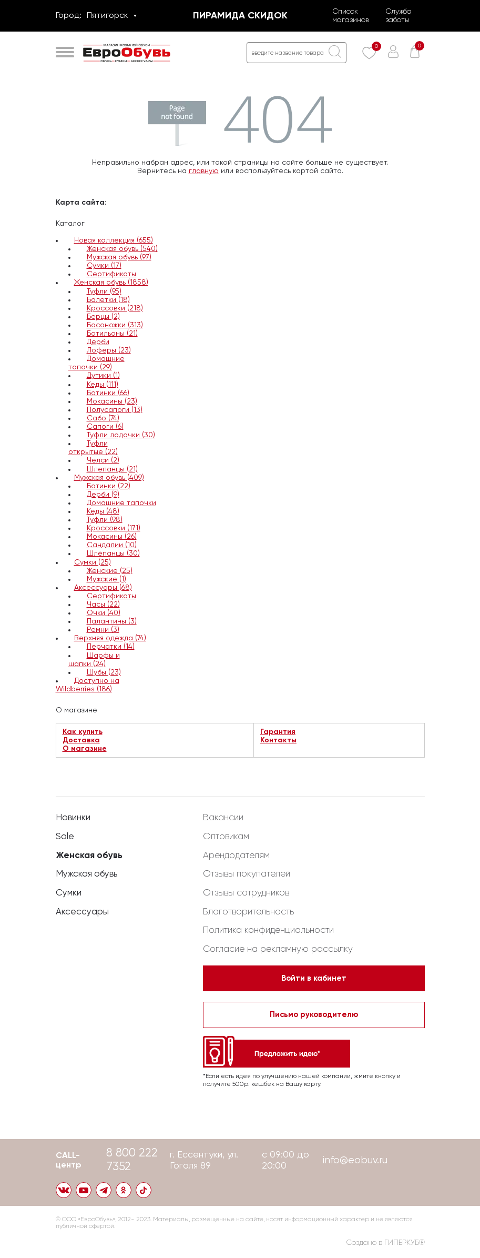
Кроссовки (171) (113, 528)
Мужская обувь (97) (119, 257)
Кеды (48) (103, 511)
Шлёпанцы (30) (113, 553)
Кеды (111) (102, 384)
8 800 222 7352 (133, 1159)
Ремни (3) (103, 629)
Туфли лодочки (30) (121, 435)
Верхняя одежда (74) (110, 638)
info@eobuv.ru (354, 1159)
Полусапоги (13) (114, 410)
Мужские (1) (106, 579)
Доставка (81, 740)
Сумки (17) (104, 265)
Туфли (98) (104, 520)
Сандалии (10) (112, 545)
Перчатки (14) (111, 646)
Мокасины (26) (112, 536)
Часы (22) (103, 604)
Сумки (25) (92, 562)
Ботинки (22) (108, 486)
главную (204, 171)
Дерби (98, 342)
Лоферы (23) (109, 350)
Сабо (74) (103, 418)
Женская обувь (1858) (111, 282)
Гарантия (277, 732)
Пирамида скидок (240, 16)
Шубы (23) (104, 672)
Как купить (83, 732)
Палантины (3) (112, 621)
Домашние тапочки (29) (96, 363)
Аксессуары (82, 907)
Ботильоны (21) (112, 333)
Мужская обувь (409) (109, 477)
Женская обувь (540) (122, 249)
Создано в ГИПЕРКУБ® (385, 1243)
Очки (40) (103, 613)
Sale (65, 832)
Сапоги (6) (105, 426)
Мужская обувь (88, 869)
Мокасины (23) (112, 401)
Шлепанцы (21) (112, 469)
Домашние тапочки (121, 503)
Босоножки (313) (115, 325)
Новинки (73, 813)
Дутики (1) (103, 375)
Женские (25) (109, 571)
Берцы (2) (103, 316)
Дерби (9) (103, 494)
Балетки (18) (108, 300)
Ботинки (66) (108, 393)
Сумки (69, 888)
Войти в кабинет (314, 974)
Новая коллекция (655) (113, 240)
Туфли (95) (104, 291)
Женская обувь (90, 851)
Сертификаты (111, 274)
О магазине (85, 748)
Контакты (278, 740)
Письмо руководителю (314, 1012)
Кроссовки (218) (115, 308)
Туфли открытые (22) (93, 448)
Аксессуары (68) (103, 587)
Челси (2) (103, 460)
